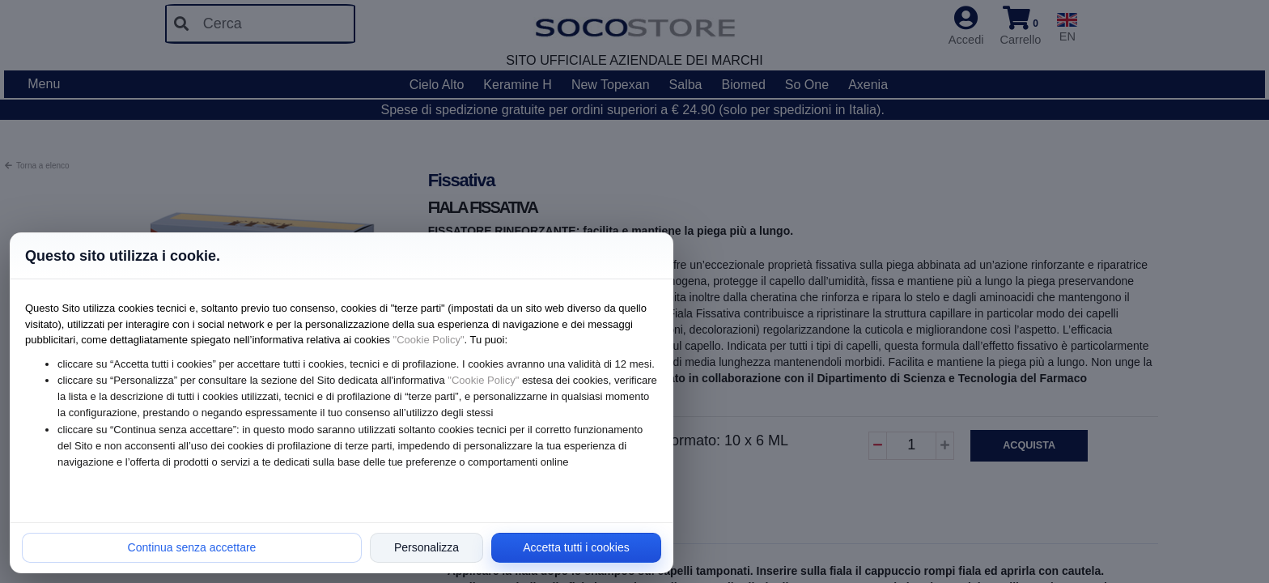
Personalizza (426, 547)
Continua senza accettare (192, 547)
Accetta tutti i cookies (576, 547)
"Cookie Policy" (429, 340)
